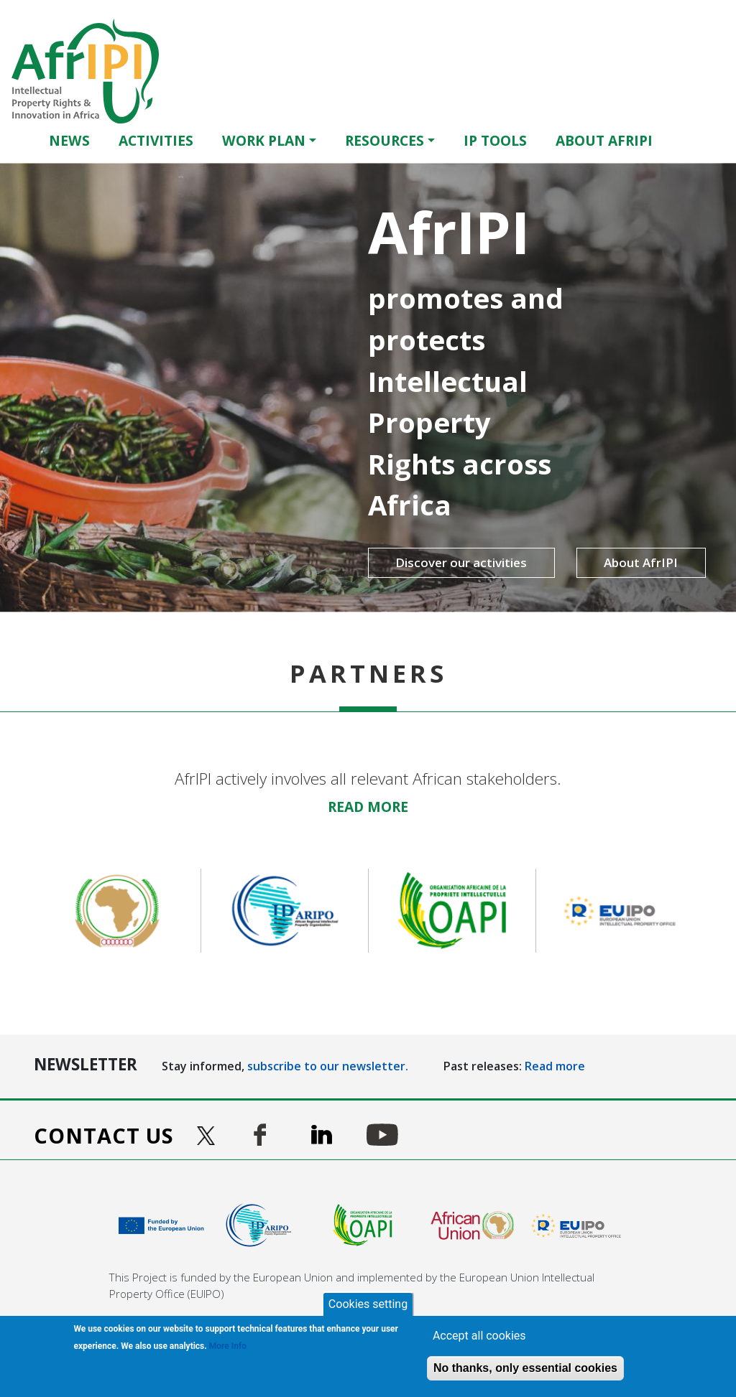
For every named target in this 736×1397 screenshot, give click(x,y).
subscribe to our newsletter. (327, 1066)
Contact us (104, 1135)
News (69, 140)
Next (713, 911)
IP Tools (495, 140)
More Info (228, 1346)
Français (717, 140)
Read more (555, 1066)
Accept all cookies (479, 1335)
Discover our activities (435, 562)
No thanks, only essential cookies (525, 1368)
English (697, 140)
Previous (23, 911)
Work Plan (263, 140)
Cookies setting (368, 1304)
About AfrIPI (604, 140)
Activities (156, 140)
